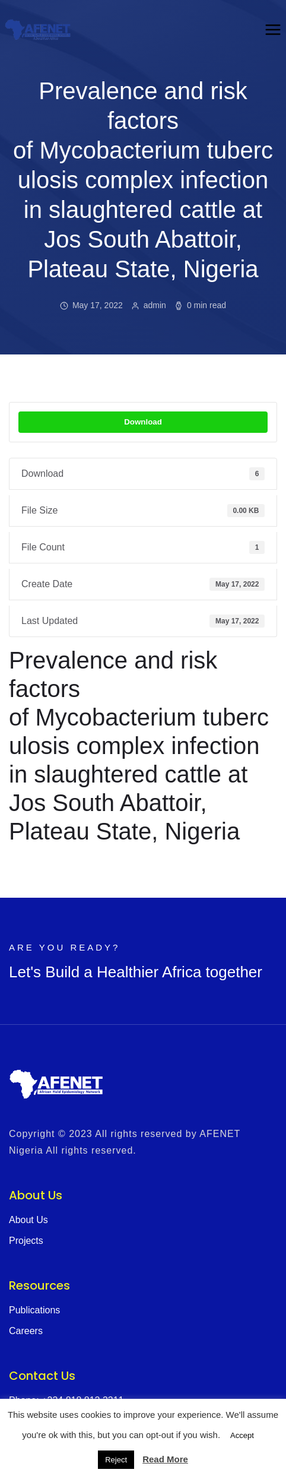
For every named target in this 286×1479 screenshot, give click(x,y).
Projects (26, 1241)
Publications (34, 1310)
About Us (28, 1220)
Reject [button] (116, 1459)
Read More (165, 1459)
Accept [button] (242, 1435)
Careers (26, 1331)
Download (143, 421)
